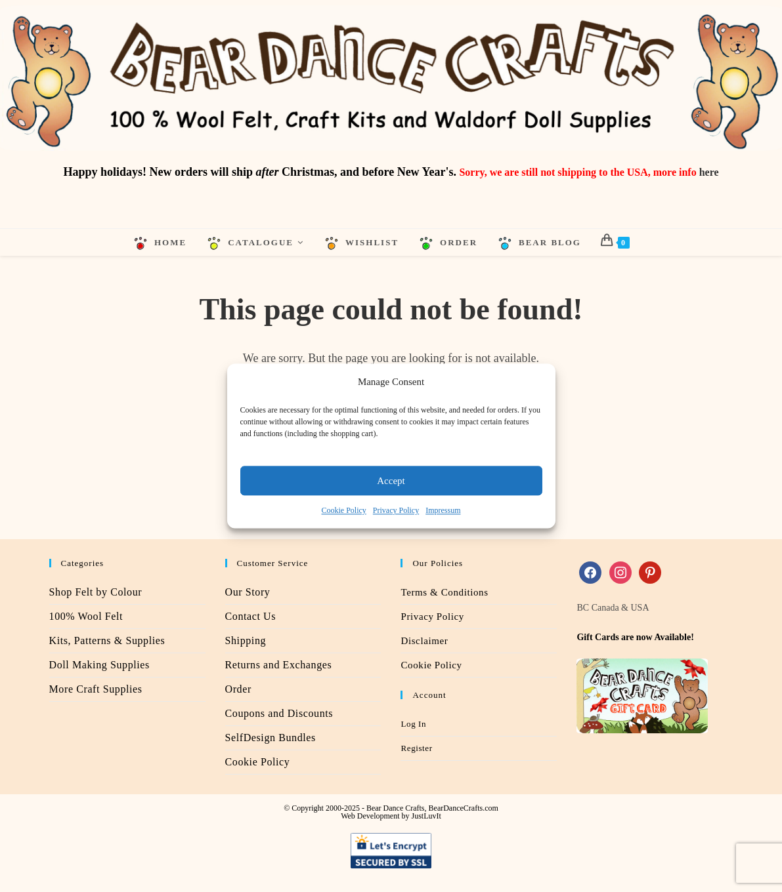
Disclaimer (424, 641)
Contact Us (250, 616)
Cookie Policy (344, 510)
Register (416, 748)
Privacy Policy (396, 510)
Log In (413, 724)
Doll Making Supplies (99, 664)
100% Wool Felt (86, 616)
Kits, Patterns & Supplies (107, 640)
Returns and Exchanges (278, 664)
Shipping (246, 640)
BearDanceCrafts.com (463, 808)
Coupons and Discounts (279, 713)
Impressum (442, 510)
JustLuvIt (426, 816)
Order (238, 689)
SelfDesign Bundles (270, 737)
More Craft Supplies (95, 689)
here (709, 172)
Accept (390, 481)
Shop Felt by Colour (95, 592)
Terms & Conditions (444, 592)
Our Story (248, 592)
